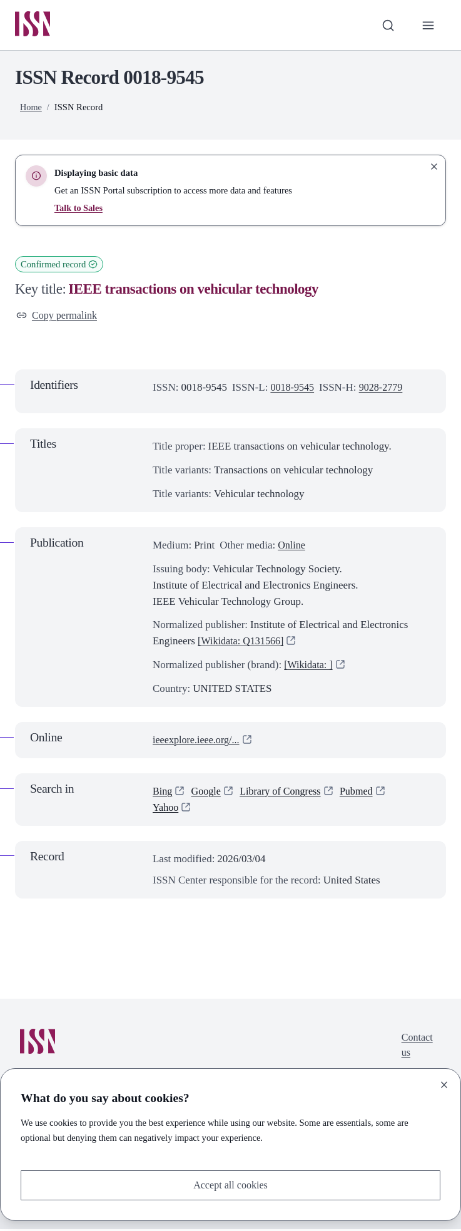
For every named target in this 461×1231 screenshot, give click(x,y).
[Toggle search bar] (386, 26)
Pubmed (364, 794)
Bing (163, 794)
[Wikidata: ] (309, 667)
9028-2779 (384, 390)
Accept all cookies (230, 1184)
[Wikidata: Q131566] (243, 643)
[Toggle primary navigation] (428, 26)
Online (292, 547)
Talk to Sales (79, 209)
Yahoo (166, 809)
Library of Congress (285, 794)
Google (207, 794)
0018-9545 (293, 390)
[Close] (444, 1084)
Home (31, 108)
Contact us (416, 1048)
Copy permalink (58, 317)
